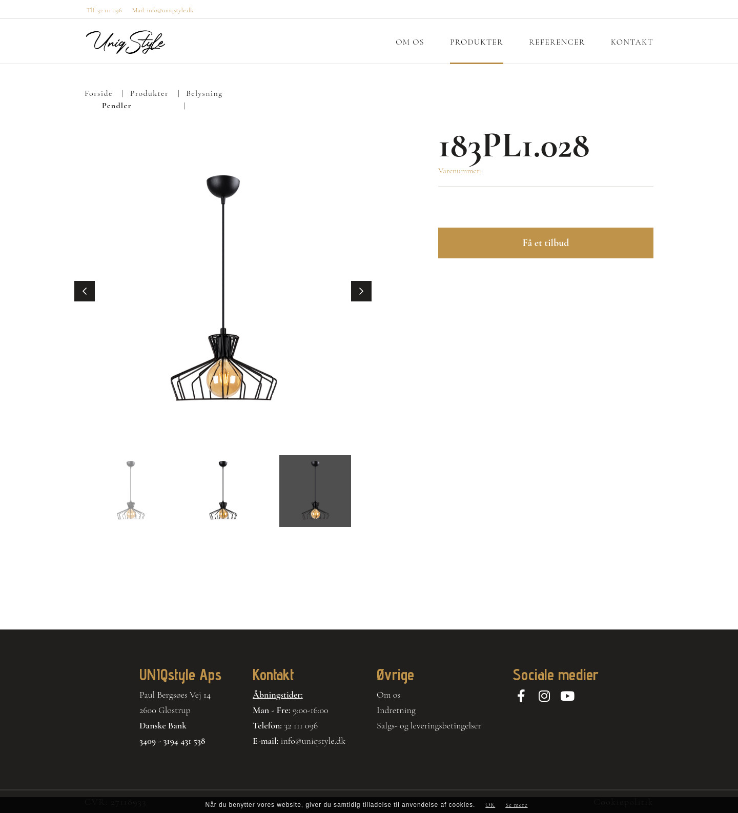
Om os (388, 694)
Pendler (117, 105)
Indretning (396, 710)
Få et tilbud (545, 243)
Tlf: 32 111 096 (104, 10)
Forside (99, 93)
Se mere (516, 804)
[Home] (126, 42)
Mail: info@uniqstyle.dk (163, 10)
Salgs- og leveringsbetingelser (429, 725)
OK (490, 804)
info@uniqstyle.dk (313, 740)
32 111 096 (301, 725)
